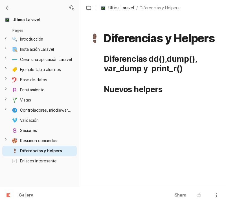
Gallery (26, 195)
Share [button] (180, 195)
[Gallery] (7, 8)
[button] (72, 8)
